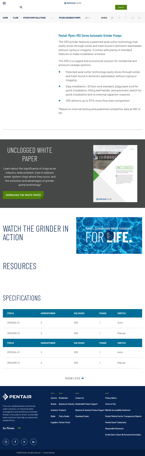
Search (121, 7)
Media (53, 416)
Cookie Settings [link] (49, 453)
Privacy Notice (111, 397)
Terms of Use (110, 403)
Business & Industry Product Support (90, 410)
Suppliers (54, 422)
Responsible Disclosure (114, 428)
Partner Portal (64, 422)
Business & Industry (67, 403)
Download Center (82, 416)
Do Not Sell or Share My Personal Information (123, 434)
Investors (54, 410)
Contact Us (79, 397)
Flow (15, 18)
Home (5, 18)
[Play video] (109, 235)
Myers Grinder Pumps (69, 18)
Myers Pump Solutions (34, 18)
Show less (72, 378)
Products (62, 410)
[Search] (21, 7)
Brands (53, 403)
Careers (54, 397)
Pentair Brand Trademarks (115, 422)
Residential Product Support (86, 403)
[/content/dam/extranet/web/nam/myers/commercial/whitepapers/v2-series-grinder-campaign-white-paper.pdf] (23, 195)
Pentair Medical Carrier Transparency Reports (123, 416)
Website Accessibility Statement (117, 410)
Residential (63, 397)
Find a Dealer (64, 416)
